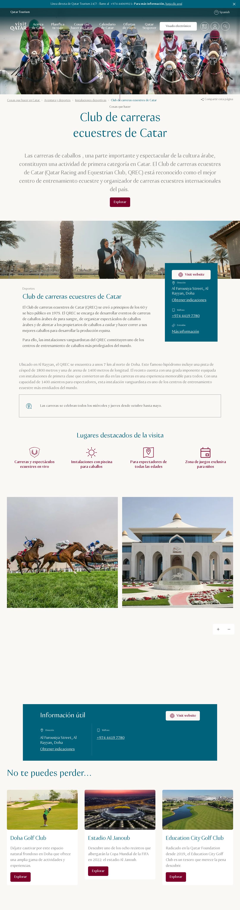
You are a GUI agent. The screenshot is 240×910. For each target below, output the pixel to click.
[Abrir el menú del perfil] (215, 26)
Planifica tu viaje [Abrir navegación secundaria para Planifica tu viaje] (57, 26)
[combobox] (225, 26)
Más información (185, 331)
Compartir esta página (217, 99)
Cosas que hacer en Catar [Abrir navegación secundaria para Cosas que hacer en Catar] (82, 26)
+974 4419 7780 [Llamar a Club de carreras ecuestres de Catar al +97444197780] (186, 316)
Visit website (183, 715)
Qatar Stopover (149, 26)
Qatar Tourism (20, 12)
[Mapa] (204, 26)
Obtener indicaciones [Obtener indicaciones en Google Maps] (57, 749)
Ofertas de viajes (129, 26)
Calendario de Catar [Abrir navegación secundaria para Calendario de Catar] (107, 26)
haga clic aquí (174, 4)
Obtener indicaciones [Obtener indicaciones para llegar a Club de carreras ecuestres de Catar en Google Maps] (189, 300)
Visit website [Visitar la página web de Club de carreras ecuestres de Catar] (191, 274)
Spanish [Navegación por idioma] (222, 12)
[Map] (120, 689)
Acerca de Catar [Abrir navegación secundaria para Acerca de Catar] (38, 26)
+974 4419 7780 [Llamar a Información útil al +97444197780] (111, 737)
